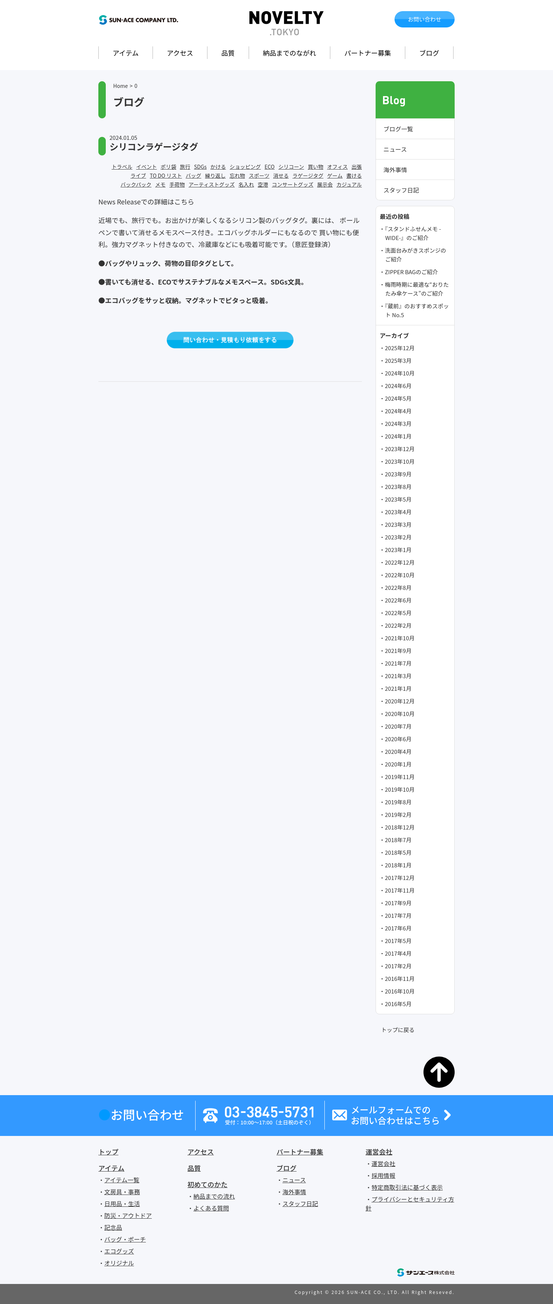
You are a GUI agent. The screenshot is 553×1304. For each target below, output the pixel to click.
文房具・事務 (122, 1191)
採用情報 (383, 1175)
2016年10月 (400, 991)
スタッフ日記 (401, 189)
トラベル (122, 166)
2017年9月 (398, 903)
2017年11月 (400, 890)
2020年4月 (398, 751)
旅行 (185, 166)
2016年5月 (398, 1004)
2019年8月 (398, 802)
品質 (228, 53)
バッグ (193, 175)
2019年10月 (400, 789)
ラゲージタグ (307, 175)
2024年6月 (398, 386)
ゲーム (335, 175)
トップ (108, 1151)
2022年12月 (400, 562)
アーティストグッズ (212, 184)
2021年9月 (398, 650)
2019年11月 (400, 777)
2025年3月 (398, 360)
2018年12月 (400, 827)
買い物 (315, 166)
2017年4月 (398, 953)
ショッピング (245, 166)
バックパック (136, 184)
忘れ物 (237, 175)
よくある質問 (211, 1207)
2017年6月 (398, 928)
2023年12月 (400, 449)
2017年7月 (398, 915)
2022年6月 (398, 600)
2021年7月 (398, 663)
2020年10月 (400, 713)
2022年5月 (398, 613)
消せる (281, 175)
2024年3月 (398, 423)
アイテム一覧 (121, 1179)
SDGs (200, 166)
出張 (356, 166)
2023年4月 (398, 512)
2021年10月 (400, 638)
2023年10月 (400, 461)
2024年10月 (400, 373)
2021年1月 (398, 688)
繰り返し (215, 175)
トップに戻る (398, 1030)
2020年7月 (398, 726)
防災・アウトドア (128, 1215)
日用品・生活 (122, 1203)
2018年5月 (398, 852)
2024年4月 (398, 411)
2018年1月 (398, 865)
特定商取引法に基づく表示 (407, 1187)
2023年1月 (398, 550)
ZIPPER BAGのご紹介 (411, 272)
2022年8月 (398, 587)
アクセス (180, 53)
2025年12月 (400, 348)
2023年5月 (398, 499)
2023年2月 (398, 537)
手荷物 (177, 184)
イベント (146, 166)
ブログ (429, 53)
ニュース (395, 149)
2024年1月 (398, 436)
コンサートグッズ (292, 184)
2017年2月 (398, 966)
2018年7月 (398, 840)
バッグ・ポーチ (125, 1239)
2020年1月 (398, 764)
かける (218, 166)
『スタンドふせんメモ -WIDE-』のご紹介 (413, 233)
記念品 (113, 1227)
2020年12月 (400, 701)
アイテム (125, 53)
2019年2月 (398, 814)
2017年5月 (398, 941)
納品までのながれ (289, 53)
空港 (263, 184)
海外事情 (395, 169)
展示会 (325, 184)
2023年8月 (398, 486)
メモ (160, 184)
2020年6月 (398, 739)
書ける (354, 175)
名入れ (246, 184)
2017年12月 (400, 877)
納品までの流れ (214, 1196)
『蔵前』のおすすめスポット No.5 (417, 310)
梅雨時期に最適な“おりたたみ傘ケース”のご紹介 (417, 288)
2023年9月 (398, 474)
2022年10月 (400, 575)
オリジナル (119, 1262)
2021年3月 (398, 676)
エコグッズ (119, 1250)
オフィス (337, 166)
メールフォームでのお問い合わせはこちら (395, 1115)
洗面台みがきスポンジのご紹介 (415, 254)
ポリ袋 (168, 166)
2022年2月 (398, 625)
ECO (270, 166)
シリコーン (291, 166)
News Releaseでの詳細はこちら (146, 201)
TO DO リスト (166, 175)
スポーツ (259, 175)
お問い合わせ (424, 19)
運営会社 (379, 1151)
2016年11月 (400, 978)
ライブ (138, 175)
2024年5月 (398, 398)
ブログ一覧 (398, 128)
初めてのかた (207, 1184)
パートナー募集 (367, 53)
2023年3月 (398, 524)
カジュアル (349, 184)
